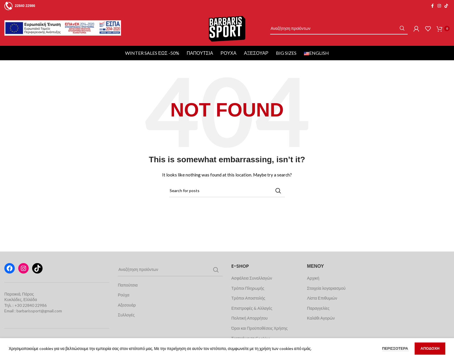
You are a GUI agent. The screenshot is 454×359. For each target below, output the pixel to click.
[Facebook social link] (432, 6)
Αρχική (313, 296)
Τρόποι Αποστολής (248, 316)
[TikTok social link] (446, 6)
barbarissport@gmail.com (39, 329)
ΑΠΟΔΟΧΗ (430, 348)
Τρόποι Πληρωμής (247, 306)
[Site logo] (227, 37)
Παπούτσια (201, 71)
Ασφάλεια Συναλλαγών (251, 296)
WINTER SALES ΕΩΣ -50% (153, 71)
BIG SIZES (287, 71)
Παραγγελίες (318, 327)
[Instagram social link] (439, 6)
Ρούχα (229, 71)
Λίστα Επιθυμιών (322, 316)
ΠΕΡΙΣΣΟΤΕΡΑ (395, 348)
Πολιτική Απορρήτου (249, 336)
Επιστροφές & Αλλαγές (251, 327)
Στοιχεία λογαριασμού (326, 306)
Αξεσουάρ (257, 71)
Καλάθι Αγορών (321, 336)
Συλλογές (126, 333)
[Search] (345, 38)
